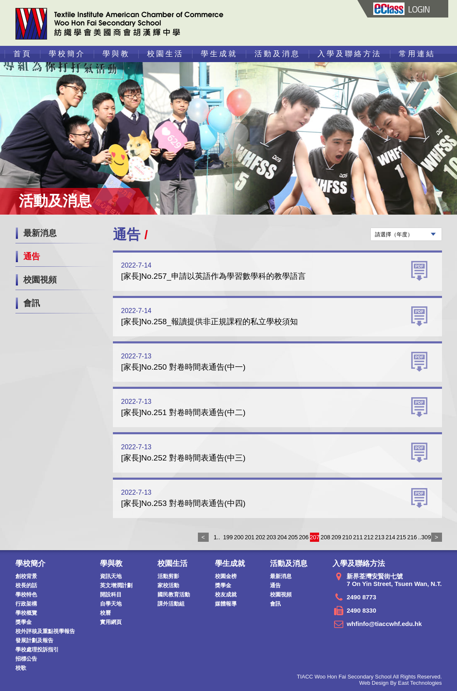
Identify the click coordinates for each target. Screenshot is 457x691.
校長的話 (26, 585)
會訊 (31, 303)
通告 (31, 256)
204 (282, 537)
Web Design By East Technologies (400, 683)
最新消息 (40, 233)
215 (401, 537)
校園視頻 (40, 279)
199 (227, 537)
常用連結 (417, 54)
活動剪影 (168, 576)
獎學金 (23, 622)
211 (357, 537)
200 (238, 537)
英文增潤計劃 (116, 585)
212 (368, 537)
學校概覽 (26, 613)
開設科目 (111, 594)
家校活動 (168, 585)
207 (314, 537)
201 (249, 537)
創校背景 (26, 576)
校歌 (20, 668)
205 (292, 537)
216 (412, 537)
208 (325, 537)
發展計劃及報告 (34, 640)
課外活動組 (171, 604)
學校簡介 (67, 54)
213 (379, 537)
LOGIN (401, 9)
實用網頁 (111, 622)
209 (336, 537)
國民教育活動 (173, 594)
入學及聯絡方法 (349, 54)
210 (347, 537)
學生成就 (219, 54)
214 (390, 537)
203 (271, 537)
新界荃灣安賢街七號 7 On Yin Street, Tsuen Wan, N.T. (394, 580)
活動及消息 (277, 54)
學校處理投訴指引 (37, 649)
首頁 (22, 54)
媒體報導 (226, 604)
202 (260, 537)
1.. (217, 537)
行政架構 (26, 604)
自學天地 (111, 604)
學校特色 (26, 594)
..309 (422, 537)
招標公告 (26, 659)
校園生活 (165, 54)
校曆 (105, 613)
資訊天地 (111, 576)
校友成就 (226, 594)
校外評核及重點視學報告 (45, 631)
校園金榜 (226, 576)
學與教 (116, 54)
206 (303, 537)
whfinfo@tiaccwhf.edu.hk (384, 623)
